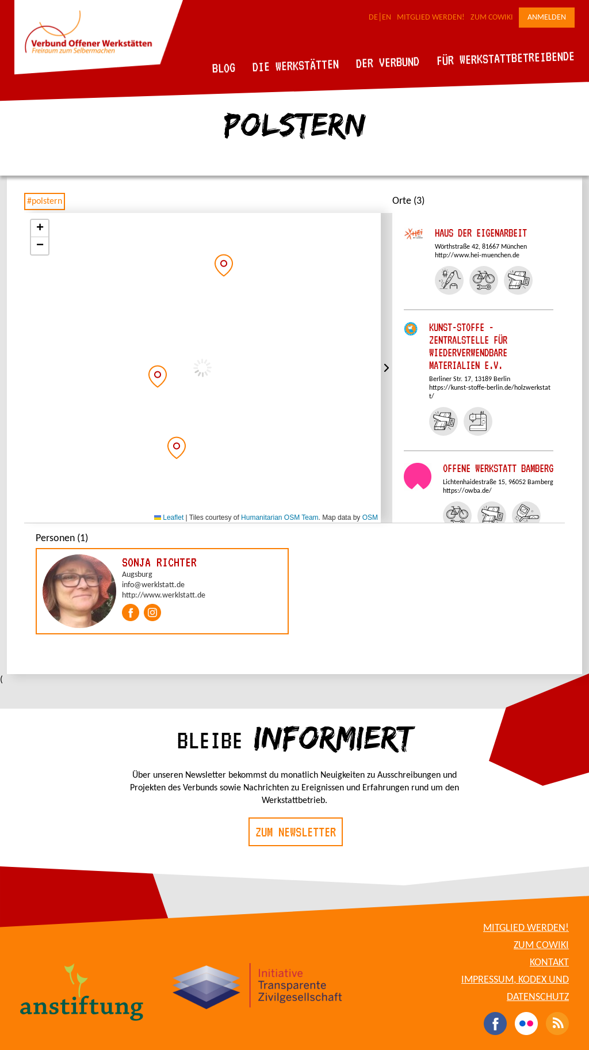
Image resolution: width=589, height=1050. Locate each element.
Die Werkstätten (296, 65)
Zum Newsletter (295, 831)
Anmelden (546, 17)
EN (386, 17)
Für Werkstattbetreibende (505, 57)
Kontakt (549, 962)
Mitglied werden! (431, 17)
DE (373, 17)
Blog (224, 67)
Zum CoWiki (492, 17)
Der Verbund (388, 62)
